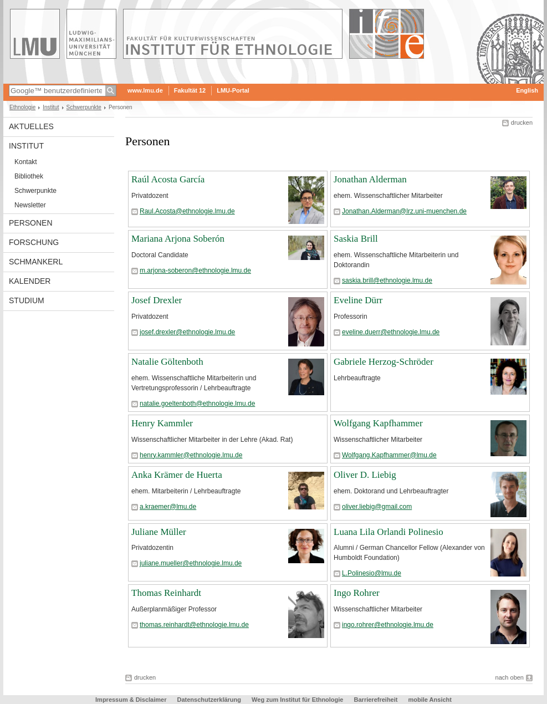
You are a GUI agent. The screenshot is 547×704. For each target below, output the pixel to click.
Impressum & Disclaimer (130, 699)
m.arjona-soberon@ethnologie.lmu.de (195, 270)
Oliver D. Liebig (365, 475)
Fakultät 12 (190, 90)
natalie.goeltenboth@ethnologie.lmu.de (197, 403)
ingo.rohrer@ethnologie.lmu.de (387, 625)
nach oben (509, 677)
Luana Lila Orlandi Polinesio (388, 532)
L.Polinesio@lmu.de (371, 573)
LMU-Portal (233, 90)
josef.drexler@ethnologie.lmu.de (187, 332)
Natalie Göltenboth (167, 361)
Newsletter (30, 205)
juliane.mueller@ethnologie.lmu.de (191, 563)
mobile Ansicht (430, 699)
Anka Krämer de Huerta (176, 475)
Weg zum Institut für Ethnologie (297, 699)
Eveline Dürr (358, 300)
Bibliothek (28, 176)
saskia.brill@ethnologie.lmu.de (387, 280)
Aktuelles (31, 126)
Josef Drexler (156, 300)
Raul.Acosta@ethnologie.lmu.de (187, 211)
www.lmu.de (145, 90)
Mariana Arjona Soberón (177, 238)
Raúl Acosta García (168, 179)
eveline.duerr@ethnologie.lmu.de (390, 332)
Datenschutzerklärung (209, 699)
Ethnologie (22, 107)
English (527, 90)
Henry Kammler (162, 423)
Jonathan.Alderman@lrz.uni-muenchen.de (404, 211)
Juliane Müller (158, 532)
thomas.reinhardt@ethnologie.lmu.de (194, 625)
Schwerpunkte (84, 107)
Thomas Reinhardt (166, 593)
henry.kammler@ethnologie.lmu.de (191, 455)
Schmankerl (36, 261)
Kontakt (25, 162)
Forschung (34, 242)
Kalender (29, 281)
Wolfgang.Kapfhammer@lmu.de (389, 455)
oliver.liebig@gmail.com (377, 507)
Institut (51, 107)
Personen (31, 222)
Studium (26, 300)
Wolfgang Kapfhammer (378, 423)
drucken (522, 122)
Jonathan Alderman (370, 179)
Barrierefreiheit (377, 699)
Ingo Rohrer (357, 593)
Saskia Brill (356, 238)
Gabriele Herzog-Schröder (383, 361)
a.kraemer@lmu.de (168, 507)
